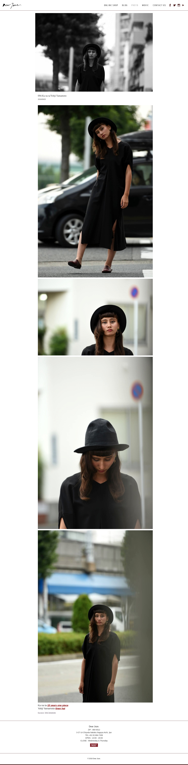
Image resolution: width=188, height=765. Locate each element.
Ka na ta (41, 713)
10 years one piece (57, 705)
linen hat (60, 708)
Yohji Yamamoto (50, 713)
